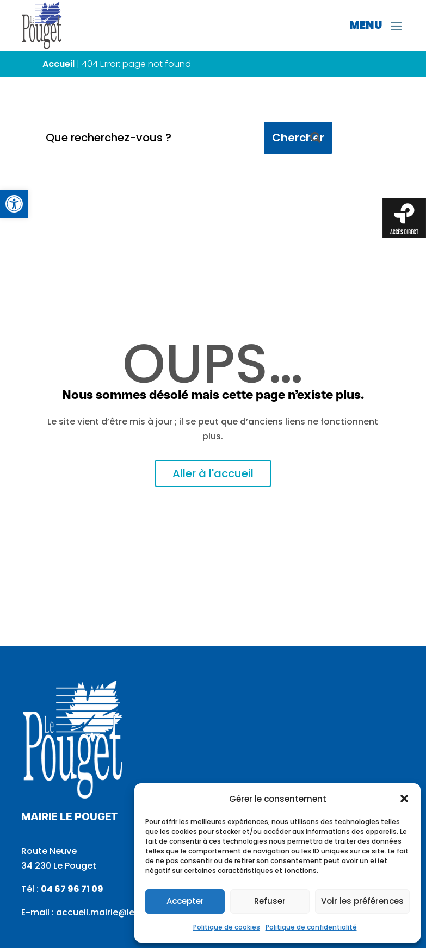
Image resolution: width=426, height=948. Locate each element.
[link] (14, 204)
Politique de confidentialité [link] (311, 927)
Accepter (185, 901)
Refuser (270, 901)
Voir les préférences (362, 901)
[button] (404, 798)
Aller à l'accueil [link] (213, 473)
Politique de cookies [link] (226, 927)
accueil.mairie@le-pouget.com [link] (125, 912)
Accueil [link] (58, 64)
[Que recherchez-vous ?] (151, 138)
